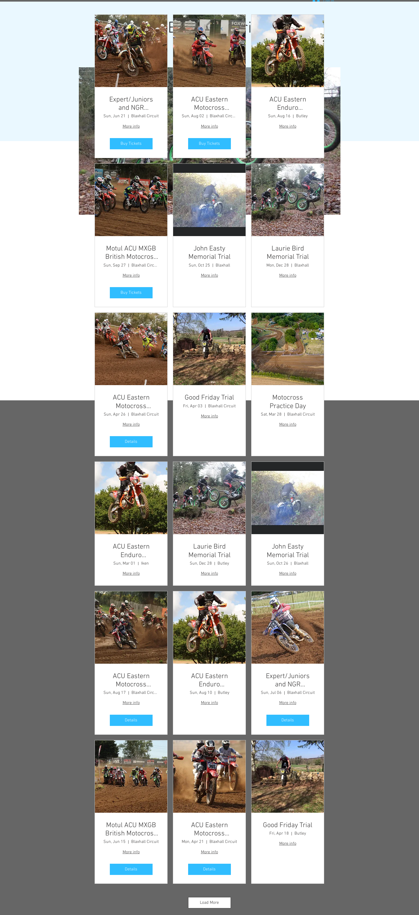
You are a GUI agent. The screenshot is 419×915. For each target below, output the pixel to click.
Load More (209, 902)
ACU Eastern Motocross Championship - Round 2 (131, 402)
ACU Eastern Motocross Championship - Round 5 (209, 104)
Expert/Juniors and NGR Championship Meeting (131, 104)
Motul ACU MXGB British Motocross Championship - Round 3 (131, 829)
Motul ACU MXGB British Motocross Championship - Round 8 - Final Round (131, 253)
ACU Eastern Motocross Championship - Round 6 (131, 680)
